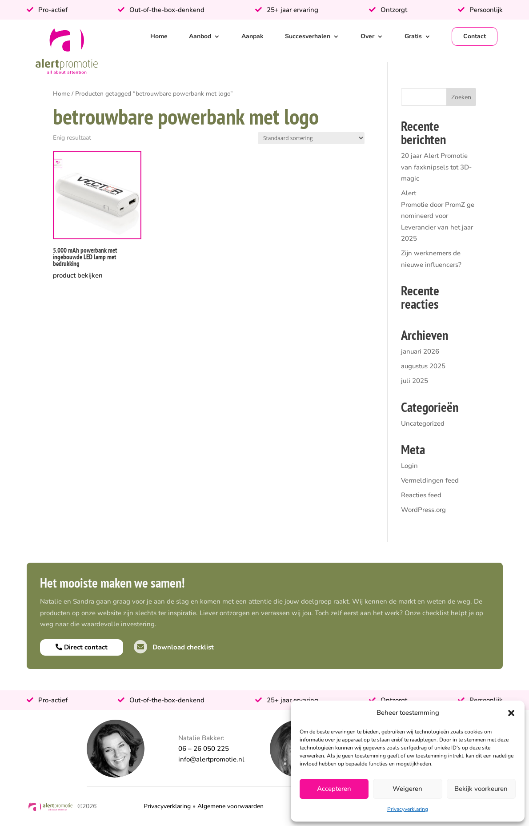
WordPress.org (423, 509)
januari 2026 (420, 351)
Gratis (413, 36)
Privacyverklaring (407, 809)
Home (159, 36)
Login (409, 465)
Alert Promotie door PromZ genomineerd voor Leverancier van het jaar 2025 (437, 216)
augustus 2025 (423, 366)
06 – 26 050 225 (203, 748)
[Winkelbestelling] (311, 138)
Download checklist (174, 647)
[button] (511, 713)
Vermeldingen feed (430, 480)
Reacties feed (421, 495)
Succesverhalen (307, 36)
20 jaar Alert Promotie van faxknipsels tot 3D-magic (436, 167)
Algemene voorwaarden (230, 806)
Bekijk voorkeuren (481, 788)
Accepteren (334, 788)
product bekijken (78, 275)
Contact (474, 36)
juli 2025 (414, 380)
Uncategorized (423, 423)
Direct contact (82, 647)
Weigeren (407, 788)
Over (367, 36)
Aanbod (200, 36)
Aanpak (252, 36)
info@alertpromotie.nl (211, 759)
